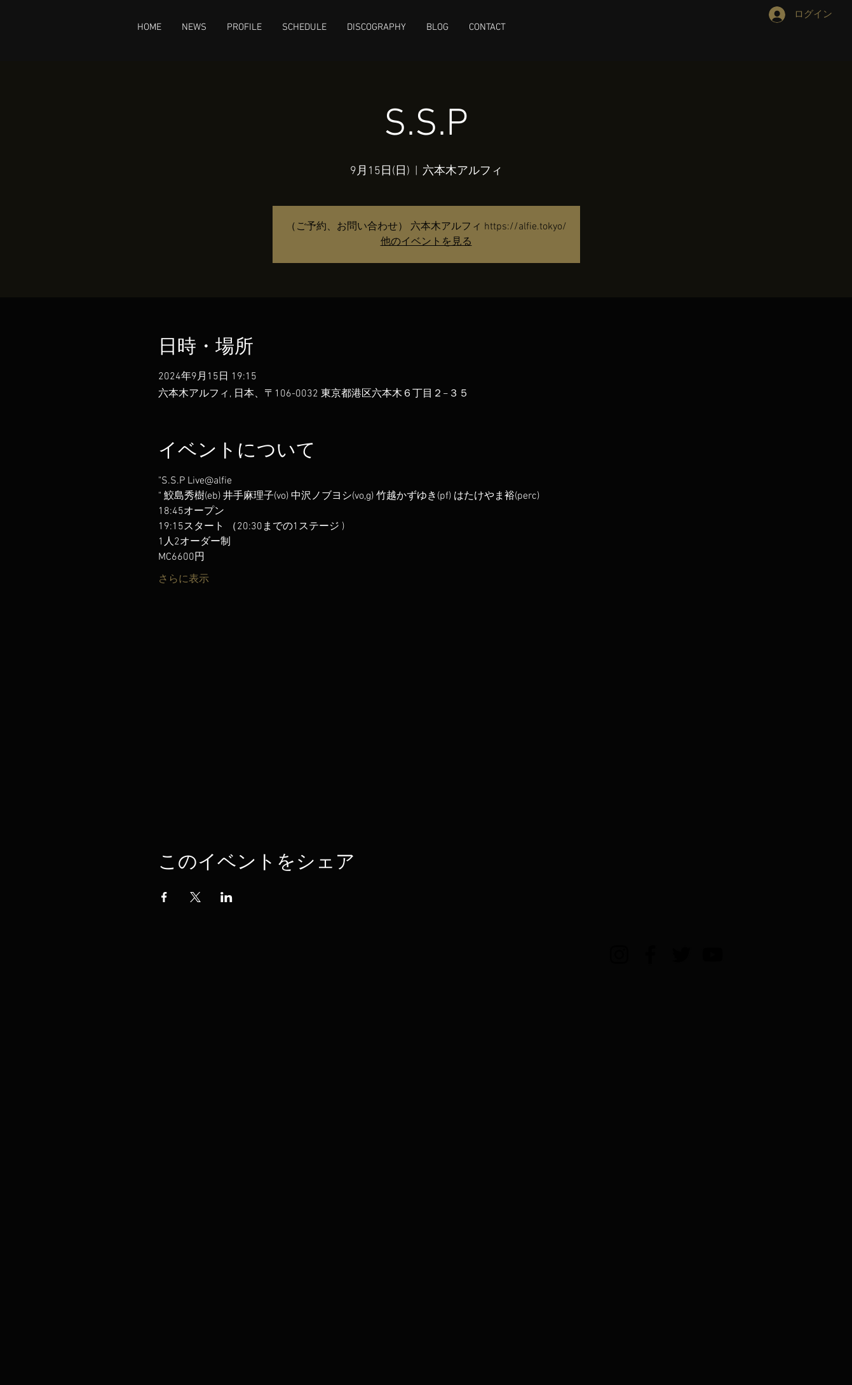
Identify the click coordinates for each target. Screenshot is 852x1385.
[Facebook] (650, 954)
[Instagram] (619, 954)
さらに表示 (183, 579)
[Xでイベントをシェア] (195, 897)
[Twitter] (681, 954)
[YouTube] (712, 954)
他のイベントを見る (426, 242)
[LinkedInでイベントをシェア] (226, 897)
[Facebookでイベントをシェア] (164, 897)
